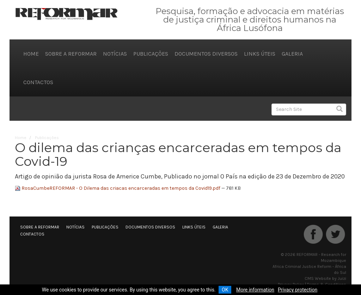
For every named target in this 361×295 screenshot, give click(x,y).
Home (31, 53)
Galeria (292, 53)
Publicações (150, 53)
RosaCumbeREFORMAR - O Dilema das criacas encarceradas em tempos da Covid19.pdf (118, 188)
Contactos (38, 82)
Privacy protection (297, 290)
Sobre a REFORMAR (71, 53)
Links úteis (259, 53)
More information (255, 290)
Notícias (115, 53)
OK (225, 290)
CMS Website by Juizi (325, 278)
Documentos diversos (206, 53)
